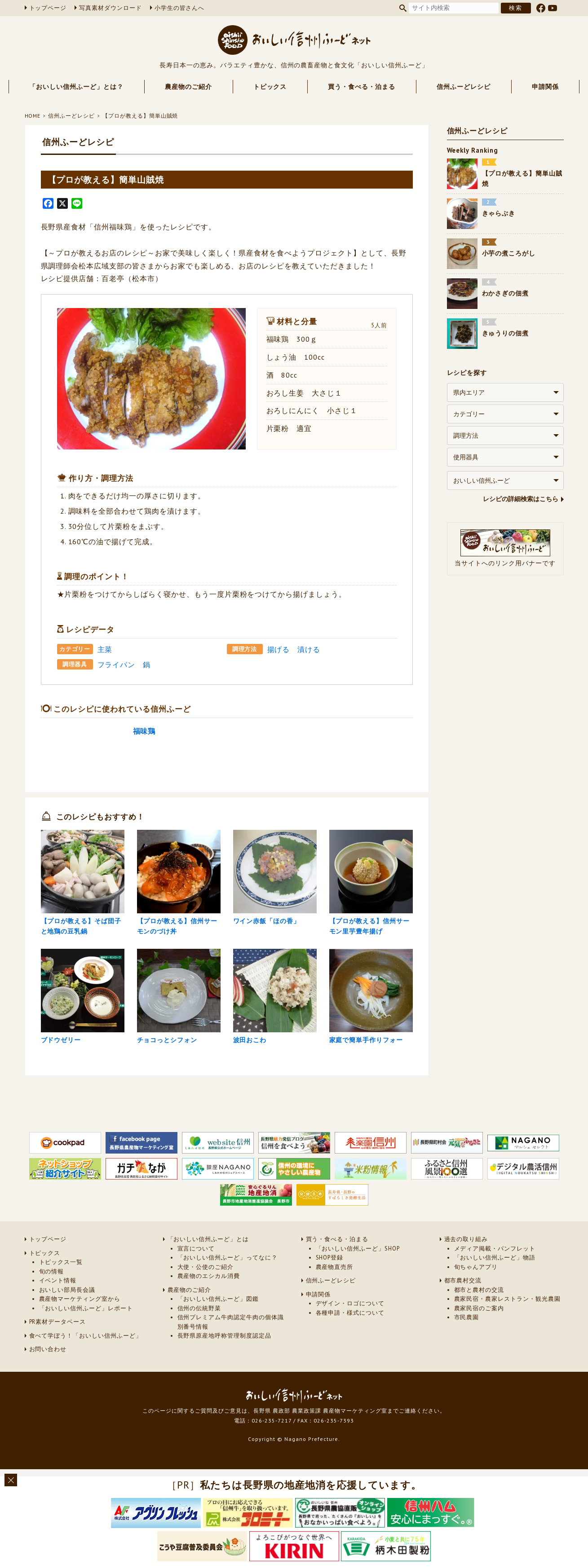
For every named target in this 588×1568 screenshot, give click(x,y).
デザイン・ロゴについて (350, 1330)
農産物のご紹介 (188, 87)
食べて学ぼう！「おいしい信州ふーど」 (85, 1361)
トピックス (270, 87)
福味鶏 (144, 731)
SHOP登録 (330, 1284)
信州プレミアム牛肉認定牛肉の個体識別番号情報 (230, 1348)
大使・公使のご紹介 (205, 1293)
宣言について (196, 1274)
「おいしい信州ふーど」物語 (494, 1284)
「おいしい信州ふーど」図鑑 (218, 1325)
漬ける (308, 649)
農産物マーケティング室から (79, 1325)
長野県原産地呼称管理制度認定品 (224, 1362)
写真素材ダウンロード (110, 8)
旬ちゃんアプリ (476, 1293)
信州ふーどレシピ (464, 87)
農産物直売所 (335, 1293)
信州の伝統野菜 (199, 1334)
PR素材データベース (57, 1348)
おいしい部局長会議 (67, 1316)
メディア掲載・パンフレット (494, 1274)
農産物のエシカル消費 (208, 1302)
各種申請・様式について (350, 1339)
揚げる (278, 649)
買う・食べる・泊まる (361, 87)
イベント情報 (58, 1307)
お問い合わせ (48, 1375)
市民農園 (466, 1344)
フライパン (116, 664)
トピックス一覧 (61, 1288)
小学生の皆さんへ (180, 8)
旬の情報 (51, 1297)
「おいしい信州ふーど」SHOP (358, 1274)
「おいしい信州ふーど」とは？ (76, 87)
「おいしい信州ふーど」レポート (86, 1334)
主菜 (105, 649)
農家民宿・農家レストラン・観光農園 (507, 1325)
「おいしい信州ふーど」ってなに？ (227, 1284)
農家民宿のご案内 (479, 1334)
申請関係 (545, 87)
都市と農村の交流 (479, 1316)
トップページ (48, 8)
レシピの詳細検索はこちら (520, 499)
